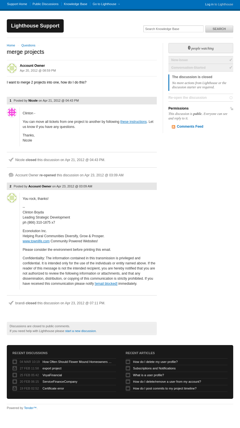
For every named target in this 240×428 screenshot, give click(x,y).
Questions (28, 45)
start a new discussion (80, 331)
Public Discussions (46, 4)
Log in (209, 4)
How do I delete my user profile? (155, 361)
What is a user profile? (148, 375)
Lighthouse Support (35, 26)
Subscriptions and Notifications (154, 368)
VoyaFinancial (52, 375)
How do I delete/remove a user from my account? (167, 381)
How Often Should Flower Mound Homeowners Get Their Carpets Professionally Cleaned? (77, 361)
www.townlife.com (36, 241)
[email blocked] (106, 284)
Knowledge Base (75, 4)
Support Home (17, 4)
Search (219, 29)
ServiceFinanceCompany (59, 381)
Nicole (33, 100)
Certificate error (53, 388)
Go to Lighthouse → (106, 4)
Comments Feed (190, 127)
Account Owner (32, 66)
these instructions (133, 122)
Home (11, 45)
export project (51, 368)
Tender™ (30, 408)
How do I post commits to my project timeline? (164, 388)
